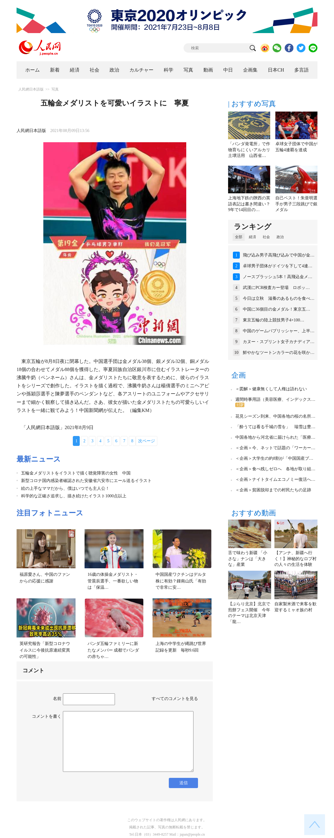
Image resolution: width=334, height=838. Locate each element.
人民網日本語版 (31, 89)
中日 (228, 69)
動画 (208, 69)
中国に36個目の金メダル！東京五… (276, 309)
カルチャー (141, 69)
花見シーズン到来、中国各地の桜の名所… (275, 416)
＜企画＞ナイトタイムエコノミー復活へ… (275, 479)
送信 (183, 783)
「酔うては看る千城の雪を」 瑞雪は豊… (275, 427)
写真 (188, 69)
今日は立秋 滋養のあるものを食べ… (278, 298)
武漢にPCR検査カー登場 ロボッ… (276, 287)
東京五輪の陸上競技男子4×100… (273, 320)
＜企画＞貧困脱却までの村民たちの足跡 (273, 490)
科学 (168, 69)
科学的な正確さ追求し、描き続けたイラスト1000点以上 (76, 496)
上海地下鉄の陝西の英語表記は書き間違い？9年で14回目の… (249, 204)
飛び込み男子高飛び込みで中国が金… (278, 255)
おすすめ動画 (253, 513)
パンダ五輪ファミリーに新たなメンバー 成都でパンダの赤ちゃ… (113, 650)
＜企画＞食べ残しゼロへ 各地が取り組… (275, 469)
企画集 (250, 69)
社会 (94, 69)
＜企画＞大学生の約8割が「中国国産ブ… (274, 458)
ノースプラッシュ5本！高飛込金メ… (277, 277)
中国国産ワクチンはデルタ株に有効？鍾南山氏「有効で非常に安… (181, 581)
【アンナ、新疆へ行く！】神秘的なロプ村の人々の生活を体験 (295, 559)
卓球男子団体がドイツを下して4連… (277, 266)
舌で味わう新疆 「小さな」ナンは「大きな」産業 (247, 559)
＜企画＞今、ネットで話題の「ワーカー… (275, 448)
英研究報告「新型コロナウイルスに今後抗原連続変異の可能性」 (45, 650)
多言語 (301, 69)
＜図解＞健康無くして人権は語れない (271, 389)
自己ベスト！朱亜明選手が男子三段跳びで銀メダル (296, 204)
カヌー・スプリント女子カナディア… (278, 341)
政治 (114, 69)
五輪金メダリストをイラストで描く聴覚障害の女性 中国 (76, 473)
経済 (74, 69)
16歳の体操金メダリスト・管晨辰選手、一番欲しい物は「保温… (113, 581)
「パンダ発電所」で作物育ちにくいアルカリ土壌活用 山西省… (249, 150)
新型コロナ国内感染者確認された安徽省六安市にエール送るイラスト (86, 480)
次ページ (146, 441)
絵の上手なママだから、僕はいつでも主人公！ (65, 488)
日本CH (276, 69)
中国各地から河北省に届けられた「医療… (275, 437)
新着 (55, 69)
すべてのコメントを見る (175, 698)
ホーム (32, 69)
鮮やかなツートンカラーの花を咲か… (278, 352)
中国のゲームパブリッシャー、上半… (278, 331)
